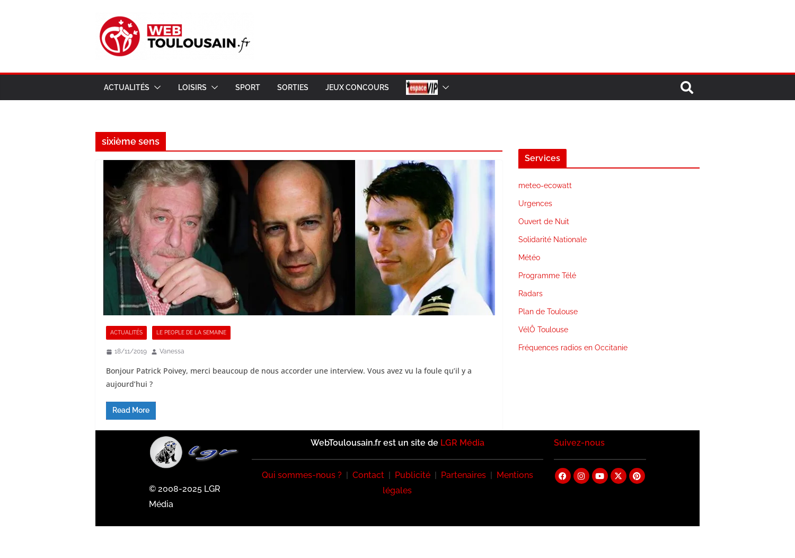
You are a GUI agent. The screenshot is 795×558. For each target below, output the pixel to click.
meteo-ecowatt (545, 185)
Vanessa (172, 351)
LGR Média (462, 443)
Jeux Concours (357, 87)
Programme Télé (547, 275)
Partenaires (463, 475)
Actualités (126, 87)
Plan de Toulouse (548, 311)
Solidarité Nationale (552, 239)
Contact (368, 475)
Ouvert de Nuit (543, 221)
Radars (530, 293)
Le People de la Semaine (191, 332)
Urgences (535, 203)
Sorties (292, 87)
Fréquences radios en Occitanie (573, 347)
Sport (247, 87)
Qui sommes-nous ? (302, 475)
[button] (155, 87)
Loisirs (192, 87)
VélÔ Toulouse (543, 329)
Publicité (412, 475)
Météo (529, 257)
